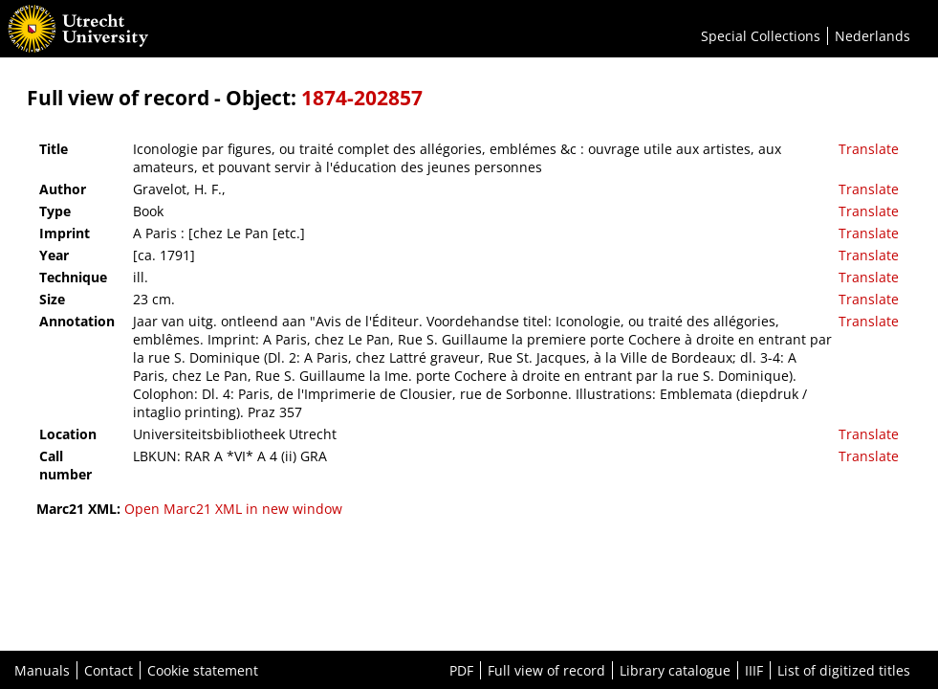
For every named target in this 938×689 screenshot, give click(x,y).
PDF (461, 670)
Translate (869, 149)
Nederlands (872, 36)
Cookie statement (202, 670)
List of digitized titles (843, 670)
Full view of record (546, 670)
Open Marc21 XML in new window (233, 509)
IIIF (754, 670)
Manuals (42, 670)
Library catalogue (675, 670)
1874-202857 (362, 97)
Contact (108, 670)
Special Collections (760, 36)
